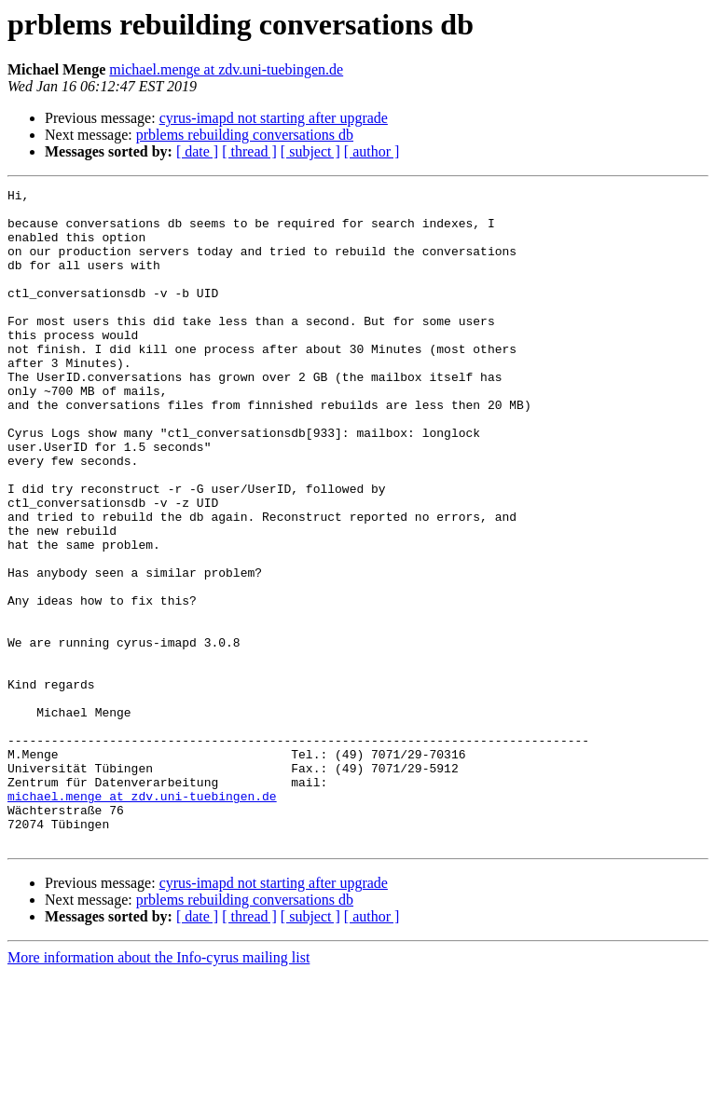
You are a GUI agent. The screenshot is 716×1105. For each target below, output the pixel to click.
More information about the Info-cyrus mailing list (158, 1089)
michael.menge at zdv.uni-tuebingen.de (226, 69)
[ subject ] (310, 151)
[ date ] (197, 151)
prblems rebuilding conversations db (244, 135)
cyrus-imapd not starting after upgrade (273, 118)
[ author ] (372, 151)
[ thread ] (249, 151)
